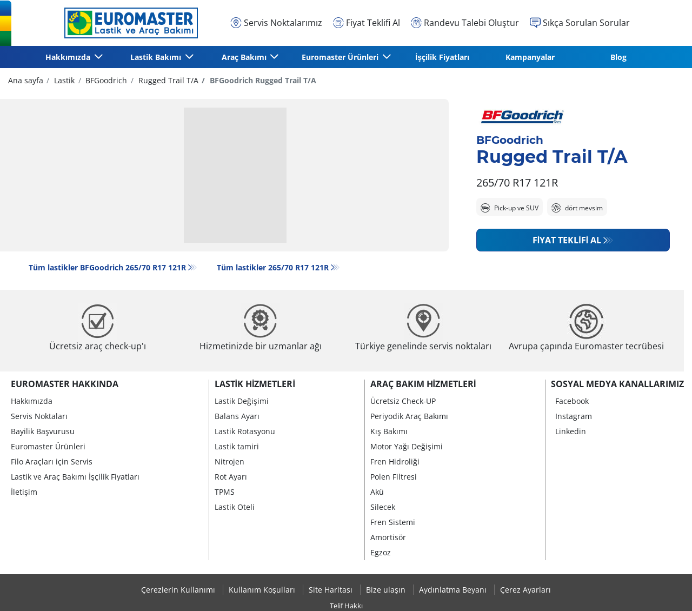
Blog (618, 57)
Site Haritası (332, 590)
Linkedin (570, 431)
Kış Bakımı (389, 431)
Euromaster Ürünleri (48, 446)
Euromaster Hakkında (64, 384)
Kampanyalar (530, 57)
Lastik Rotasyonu (245, 431)
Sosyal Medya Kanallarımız (617, 384)
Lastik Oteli (235, 507)
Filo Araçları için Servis (51, 461)
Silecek (382, 507)
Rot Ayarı (231, 476)
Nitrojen (229, 461)
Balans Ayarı (237, 416)
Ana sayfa (25, 80)
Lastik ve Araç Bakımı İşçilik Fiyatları (75, 476)
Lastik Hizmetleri (255, 384)
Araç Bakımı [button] (245, 57)
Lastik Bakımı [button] (156, 57)
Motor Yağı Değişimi (406, 446)
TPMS (225, 492)
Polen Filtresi (393, 476)
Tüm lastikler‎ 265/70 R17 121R (273, 267)
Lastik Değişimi (242, 401)
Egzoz (380, 552)
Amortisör (388, 537)
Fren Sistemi (392, 522)
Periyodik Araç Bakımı (409, 416)
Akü (377, 492)
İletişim (24, 492)
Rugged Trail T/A (167, 80)
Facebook (572, 401)
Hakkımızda (31, 401)
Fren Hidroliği (395, 461)
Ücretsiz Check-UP (403, 401)
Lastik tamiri (237, 446)
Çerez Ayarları (525, 590)
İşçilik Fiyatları (442, 57)
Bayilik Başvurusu (43, 431)
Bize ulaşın (387, 590)
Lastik (63, 80)
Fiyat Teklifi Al (567, 240)
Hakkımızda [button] (68, 57)
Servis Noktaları (39, 416)
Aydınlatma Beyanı (454, 590)
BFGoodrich (105, 80)
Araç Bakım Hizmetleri (423, 384)
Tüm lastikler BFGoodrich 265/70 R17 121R (107, 267)
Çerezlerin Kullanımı (179, 590)
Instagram (573, 416)
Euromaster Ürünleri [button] (341, 57)
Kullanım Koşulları (263, 590)
